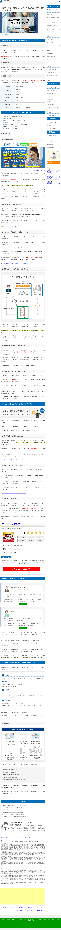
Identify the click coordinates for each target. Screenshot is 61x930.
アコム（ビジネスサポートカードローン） (53, 141)
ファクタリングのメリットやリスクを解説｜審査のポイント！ (16, 818)
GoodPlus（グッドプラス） (53, 22)
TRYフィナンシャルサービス (53, 69)
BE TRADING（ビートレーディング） (53, 46)
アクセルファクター (51, 14)
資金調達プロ (50, 53)
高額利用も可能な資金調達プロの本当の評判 (17, 263)
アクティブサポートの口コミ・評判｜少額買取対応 (14, 816)
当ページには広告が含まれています (8, 34)
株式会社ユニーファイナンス (53, 112)
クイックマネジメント (52, 50)
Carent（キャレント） (52, 96)
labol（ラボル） (50, 39)
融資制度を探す (50, 144)
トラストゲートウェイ (52, 56)
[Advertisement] (22, 898)
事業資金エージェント (52, 62)
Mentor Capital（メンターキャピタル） (53, 79)
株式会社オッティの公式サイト (40, 170)
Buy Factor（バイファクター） (53, 29)
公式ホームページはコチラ (22, 571)
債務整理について (51, 147)
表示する (7, 133)
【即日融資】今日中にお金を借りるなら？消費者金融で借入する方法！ (15, 840)
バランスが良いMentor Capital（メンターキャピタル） (14, 812)
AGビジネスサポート (51, 87)
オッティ (49, 66)
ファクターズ (50, 59)
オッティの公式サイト (14, 226)
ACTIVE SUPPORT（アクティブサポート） (53, 18)
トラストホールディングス (52, 125)
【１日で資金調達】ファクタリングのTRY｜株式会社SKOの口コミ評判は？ (16, 910)
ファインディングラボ (52, 72)
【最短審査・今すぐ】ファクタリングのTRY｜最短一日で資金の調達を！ (29, 912)
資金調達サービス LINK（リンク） (53, 26)
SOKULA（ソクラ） (51, 32)
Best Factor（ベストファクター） (53, 10)
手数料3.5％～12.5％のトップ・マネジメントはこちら (15, 459)
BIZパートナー (50, 42)
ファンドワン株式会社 (52, 104)
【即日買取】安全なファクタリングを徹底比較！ (14, 493)
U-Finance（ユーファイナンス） (53, 108)
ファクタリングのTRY (52, 75)
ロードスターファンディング (53, 128)
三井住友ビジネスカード (52, 115)
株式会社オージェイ (51, 93)
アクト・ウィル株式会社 (52, 90)
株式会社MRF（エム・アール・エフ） (53, 100)
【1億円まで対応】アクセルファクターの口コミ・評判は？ (15, 807)
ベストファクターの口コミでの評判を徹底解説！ (13, 809)
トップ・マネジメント (52, 36)
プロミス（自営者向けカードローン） (53, 136)
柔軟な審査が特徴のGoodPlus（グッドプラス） (13, 814)
